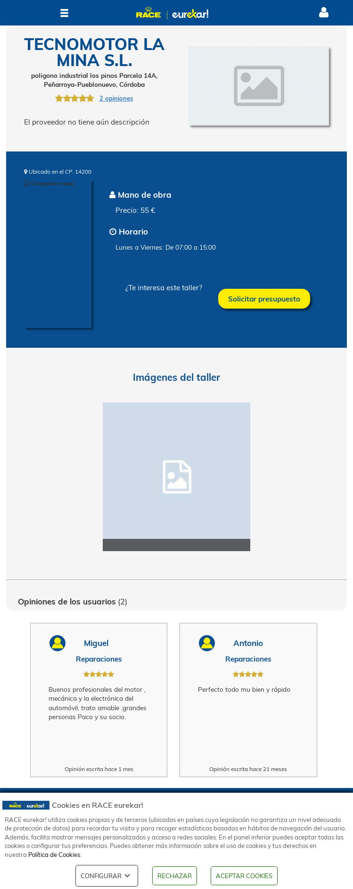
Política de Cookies (54, 854)
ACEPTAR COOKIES (244, 876)
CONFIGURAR (107, 875)
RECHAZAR (174, 876)
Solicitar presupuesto (264, 298)
